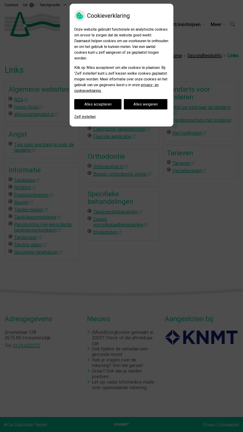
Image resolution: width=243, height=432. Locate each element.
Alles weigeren (145, 104)
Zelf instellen (85, 117)
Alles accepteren (98, 104)
